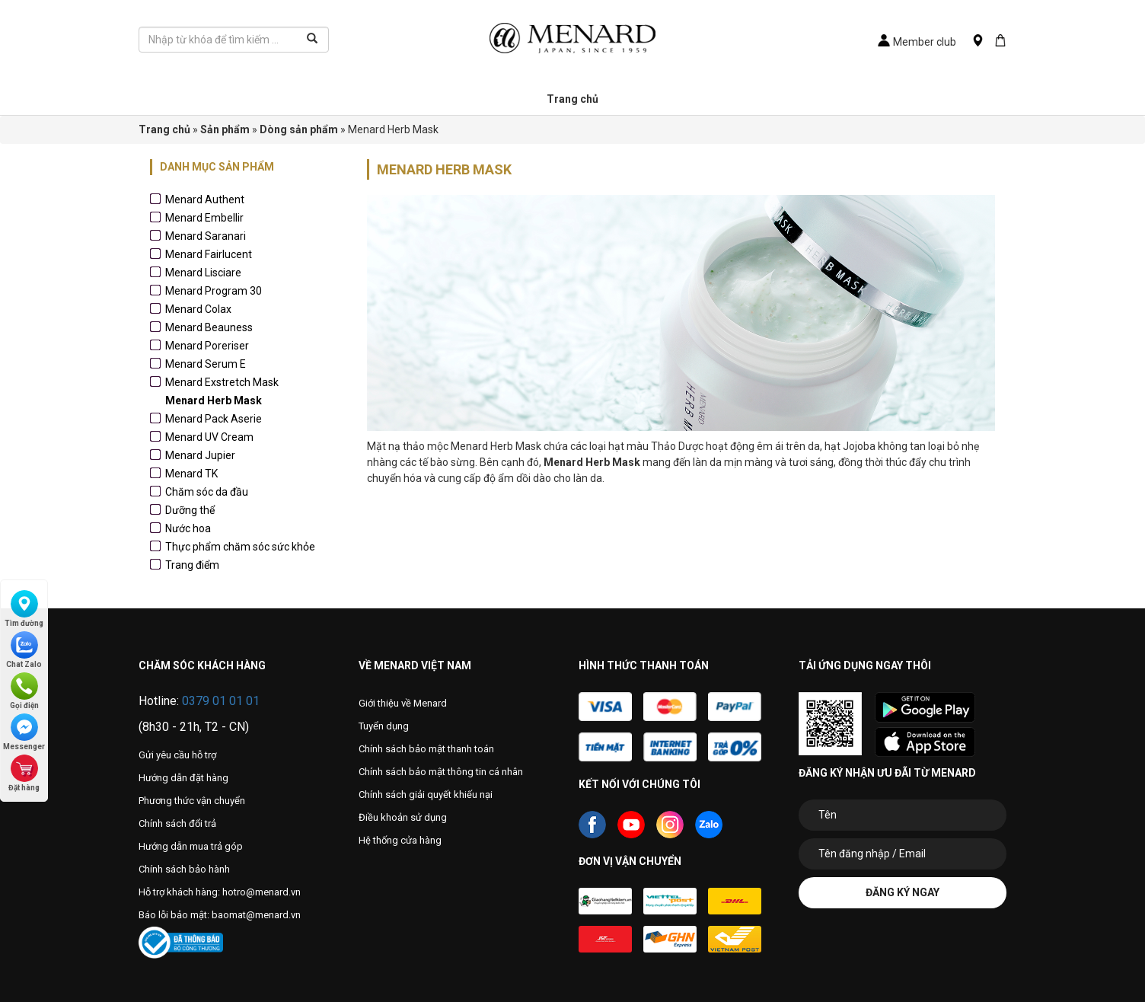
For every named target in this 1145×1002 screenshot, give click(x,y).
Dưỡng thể (190, 510)
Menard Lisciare (203, 272)
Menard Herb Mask (213, 400)
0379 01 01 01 (221, 701)
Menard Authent (204, 199)
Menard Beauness (209, 327)
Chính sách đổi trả (177, 823)
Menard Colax (198, 309)
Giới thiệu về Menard (403, 703)
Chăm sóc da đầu (206, 492)
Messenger (24, 732)
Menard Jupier (200, 455)
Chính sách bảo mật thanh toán (426, 749)
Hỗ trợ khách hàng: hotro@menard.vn (220, 892)
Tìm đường (24, 608)
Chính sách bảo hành (184, 869)
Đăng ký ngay (902, 892)
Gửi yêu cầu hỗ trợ (177, 755)
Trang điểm (192, 565)
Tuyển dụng (384, 726)
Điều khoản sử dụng (403, 817)
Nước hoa (188, 528)
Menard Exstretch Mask (222, 382)
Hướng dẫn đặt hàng (183, 777)
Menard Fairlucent (208, 254)
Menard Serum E (205, 364)
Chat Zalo (24, 650)
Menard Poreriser (207, 346)
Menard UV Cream (209, 437)
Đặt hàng (24, 773)
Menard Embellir (204, 218)
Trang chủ (572, 99)
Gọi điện (24, 691)
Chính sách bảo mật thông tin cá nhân (441, 771)
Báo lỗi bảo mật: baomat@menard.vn (220, 915)
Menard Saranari (205, 236)
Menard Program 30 (213, 291)
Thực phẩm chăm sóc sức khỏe (240, 547)
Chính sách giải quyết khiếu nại (426, 794)
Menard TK (191, 473)
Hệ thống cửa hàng (400, 840)
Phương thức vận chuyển (192, 800)
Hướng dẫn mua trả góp (191, 846)
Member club (917, 42)
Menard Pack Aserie (213, 419)
